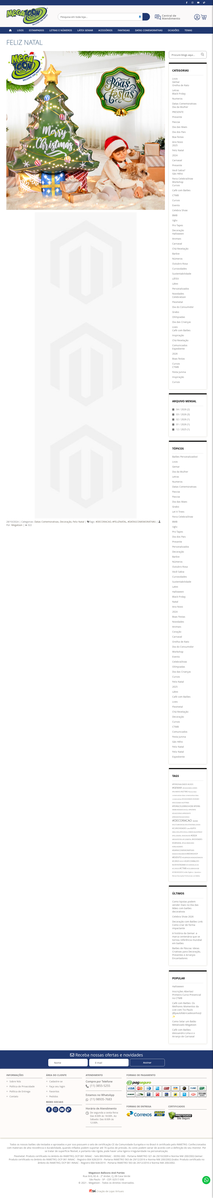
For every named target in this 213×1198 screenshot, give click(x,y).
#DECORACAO (103, 521)
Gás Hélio (177, 741)
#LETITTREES (185, 803)
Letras (175, 476)
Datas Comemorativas (46, 521)
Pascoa (176, 491)
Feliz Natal (78, 521)
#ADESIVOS (180, 810)
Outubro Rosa (180, 566)
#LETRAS (184, 792)
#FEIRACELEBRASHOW (183, 806)
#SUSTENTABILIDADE (192, 825)
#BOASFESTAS (177, 839)
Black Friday (179, 596)
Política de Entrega (19, 1091)
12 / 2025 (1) (181, 429)
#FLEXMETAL (187, 839)
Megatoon (16, 525)
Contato (13, 1096)
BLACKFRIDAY (198, 832)
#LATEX (193, 828)
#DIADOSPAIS (177, 813)
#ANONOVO (186, 836)
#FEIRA (197, 806)
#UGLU (186, 810)
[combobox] (104, 17)
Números (177, 561)
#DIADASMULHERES (190, 788)
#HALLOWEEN (188, 832)
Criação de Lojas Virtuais (106, 1191)
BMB (174, 521)
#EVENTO (177, 857)
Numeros (177, 481)
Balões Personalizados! (185, 456)
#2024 (194, 835)
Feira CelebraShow (182, 516)
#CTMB (183, 868)
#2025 (182, 861)
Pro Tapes (177, 531)
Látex (175, 691)
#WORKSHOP (192, 853)
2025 (175, 686)
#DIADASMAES (187, 799)
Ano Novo (177, 606)
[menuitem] (175, 78)
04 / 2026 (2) (181, 409)
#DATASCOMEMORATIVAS (142, 521)
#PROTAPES (192, 810)
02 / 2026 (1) (181, 419)
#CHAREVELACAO (192, 865)
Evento (176, 656)
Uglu (174, 526)
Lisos (175, 461)
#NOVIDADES (197, 839)
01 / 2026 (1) (181, 424)
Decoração (66, 521)
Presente (177, 541)
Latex (175, 586)
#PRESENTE (187, 813)
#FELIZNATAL (119, 521)
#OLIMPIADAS (186, 857)
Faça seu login (57, 1086)
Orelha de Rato (180, 641)
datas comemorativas (188, 795)
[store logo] (27, 16)
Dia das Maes (179, 501)
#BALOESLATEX (177, 832)
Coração (176, 631)
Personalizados (180, 546)
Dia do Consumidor (183, 646)
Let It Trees (178, 511)
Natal (175, 601)
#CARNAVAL (177, 843)
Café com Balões (181, 696)
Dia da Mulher (180, 471)
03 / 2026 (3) (181, 414)
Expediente (178, 756)
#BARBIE (195, 821)
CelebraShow (179, 661)
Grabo (175, 506)
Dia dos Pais (179, 536)
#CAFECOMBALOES (191, 861)
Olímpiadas (178, 666)
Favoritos (54, 1091)
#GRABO (196, 799)
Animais (176, 626)
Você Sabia (178, 571)
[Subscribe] (147, 1062)
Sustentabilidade (181, 581)
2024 (175, 611)
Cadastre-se (56, 1081)
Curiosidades (179, 576)
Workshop (177, 651)
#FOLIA (184, 843)
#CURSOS (176, 861)
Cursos (176, 676)
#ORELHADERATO (177, 847)
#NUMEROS (176, 792)
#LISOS (190, 784)
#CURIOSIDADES (179, 828)
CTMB (175, 726)
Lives (175, 701)
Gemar (176, 466)
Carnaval (177, 636)
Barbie (176, 556)
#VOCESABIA (177, 803)
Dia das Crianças (181, 671)
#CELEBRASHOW (193, 869)
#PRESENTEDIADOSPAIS (180, 817)
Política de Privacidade (22, 1086)
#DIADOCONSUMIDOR (179, 854)
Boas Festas (178, 616)
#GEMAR (177, 787)
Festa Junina (179, 736)
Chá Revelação (180, 711)
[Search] (146, 17)
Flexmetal (177, 706)
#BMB (174, 810)
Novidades (178, 621)
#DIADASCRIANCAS (197, 857)
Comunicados (179, 731)
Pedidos (53, 1096)
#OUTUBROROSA (178, 825)
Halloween (178, 591)
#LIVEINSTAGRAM (179, 865)
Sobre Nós (15, 1081)
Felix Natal (178, 681)
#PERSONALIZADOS (180, 784)
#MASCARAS (190, 843)
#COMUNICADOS (177, 872)
